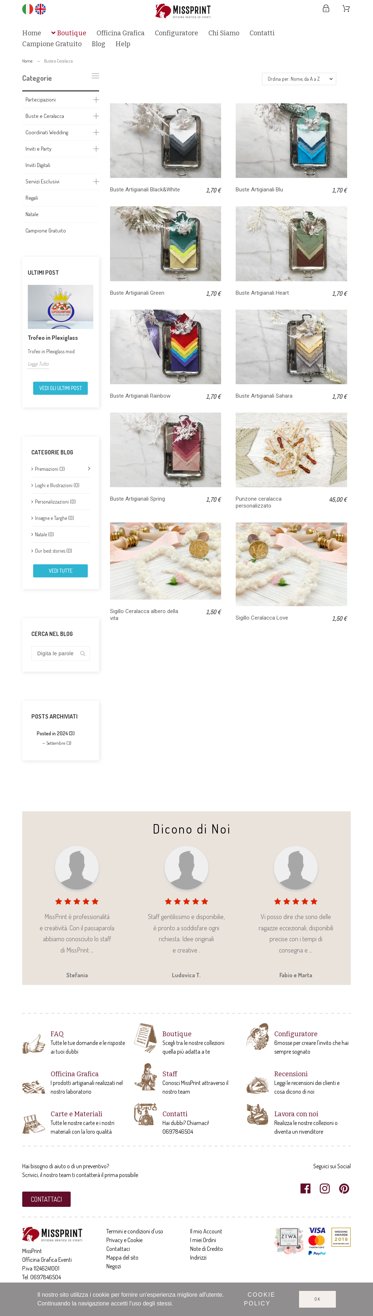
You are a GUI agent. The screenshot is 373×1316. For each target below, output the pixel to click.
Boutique (177, 1034)
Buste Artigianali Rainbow (140, 396)
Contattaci (118, 1248)
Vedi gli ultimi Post (60, 388)
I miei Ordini (203, 1240)
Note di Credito (206, 1248)
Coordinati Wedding (46, 132)
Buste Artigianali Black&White (145, 189)
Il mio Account (206, 1231)
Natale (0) (44, 534)
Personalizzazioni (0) (55, 501)
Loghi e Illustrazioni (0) (57, 485)
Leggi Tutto (38, 364)
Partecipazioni (40, 99)
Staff (169, 1074)
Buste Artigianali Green (137, 293)
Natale (32, 214)
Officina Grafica (75, 1074)
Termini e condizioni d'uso (134, 1231)
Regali (31, 197)
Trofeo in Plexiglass (53, 337)
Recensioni (291, 1074)
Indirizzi (198, 1257)
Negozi (113, 1266)
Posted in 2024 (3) (56, 733)
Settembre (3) (58, 743)
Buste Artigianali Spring (137, 499)
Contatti (175, 1114)
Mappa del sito (122, 1257)
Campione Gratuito (45, 230)
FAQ (57, 1034)
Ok (317, 1299)
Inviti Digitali (37, 165)
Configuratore (296, 1034)
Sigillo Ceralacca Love (262, 618)
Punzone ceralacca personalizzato (259, 502)
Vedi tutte (60, 571)
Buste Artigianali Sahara (264, 396)
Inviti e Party (38, 148)
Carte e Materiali (76, 1114)
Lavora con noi (296, 1114)
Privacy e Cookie (124, 1240)
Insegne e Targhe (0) (54, 518)
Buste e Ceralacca (44, 115)
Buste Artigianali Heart (262, 293)
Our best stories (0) (53, 551)
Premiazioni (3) (50, 469)
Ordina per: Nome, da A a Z (294, 79)
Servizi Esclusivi (42, 181)
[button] (46, 1199)
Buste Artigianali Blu (259, 189)
